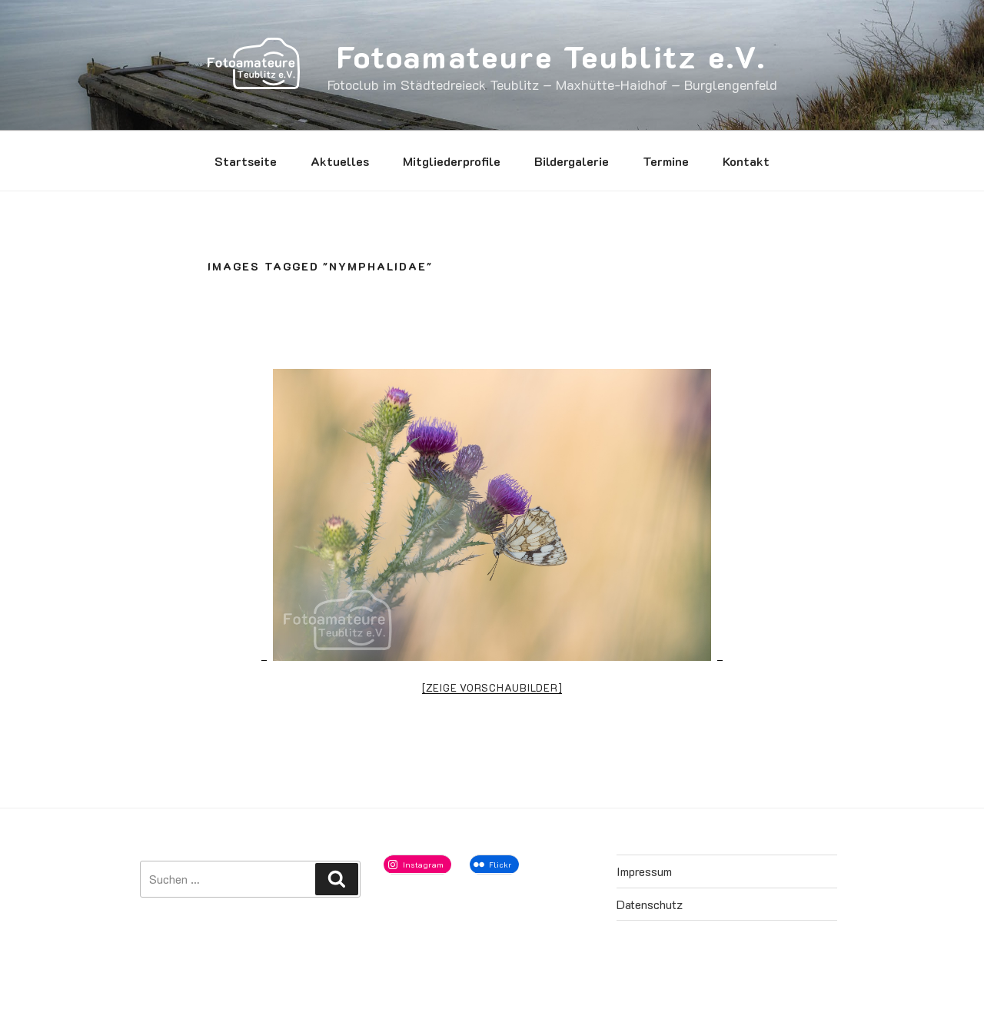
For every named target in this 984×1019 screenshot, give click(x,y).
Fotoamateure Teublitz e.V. (551, 56)
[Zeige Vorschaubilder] (492, 687)
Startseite (245, 161)
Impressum (644, 871)
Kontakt (746, 161)
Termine (666, 161)
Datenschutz (650, 904)
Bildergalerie (571, 161)
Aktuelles (340, 161)
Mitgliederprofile (451, 161)
